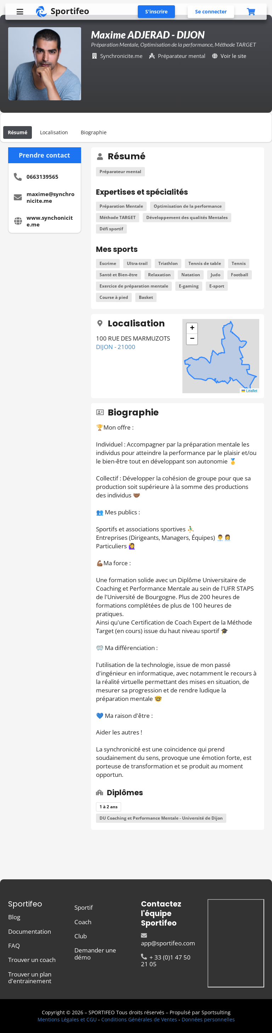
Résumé (17, 132)
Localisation (54, 132)
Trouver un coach (32, 960)
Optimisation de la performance (188, 206)
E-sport (216, 286)
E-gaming (189, 286)
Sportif (83, 907)
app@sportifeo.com (168, 940)
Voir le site (233, 56)
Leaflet (249, 391)
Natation (190, 275)
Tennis (239, 263)
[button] (192, 328)
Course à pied (114, 297)
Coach (82, 922)
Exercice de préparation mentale (134, 286)
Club (80, 936)
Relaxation (159, 275)
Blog (14, 917)
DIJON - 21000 (115, 347)
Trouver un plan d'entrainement (29, 977)
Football (239, 275)
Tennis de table (204, 263)
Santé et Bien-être (118, 275)
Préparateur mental (120, 172)
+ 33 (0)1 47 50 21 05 (166, 960)
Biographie (94, 132)
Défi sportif (111, 229)
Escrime (108, 263)
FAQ (14, 945)
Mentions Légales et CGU (67, 1019)
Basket (146, 297)
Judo (215, 275)
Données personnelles (208, 1019)
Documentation (29, 931)
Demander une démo (95, 953)
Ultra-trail (137, 263)
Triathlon (168, 263)
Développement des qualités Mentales (187, 217)
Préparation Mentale (121, 206)
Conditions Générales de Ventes (139, 1019)
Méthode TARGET (118, 217)
